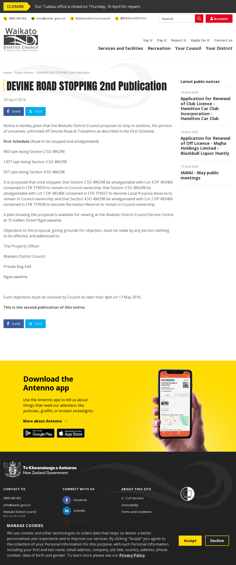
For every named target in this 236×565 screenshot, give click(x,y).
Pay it (162, 40)
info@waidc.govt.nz (17, 505)
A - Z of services (132, 498)
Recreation (159, 48)
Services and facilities (120, 48)
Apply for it (200, 40)
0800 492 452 (12, 498)
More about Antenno (42, 421)
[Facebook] (75, 500)
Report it (178, 40)
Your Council (188, 48)
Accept (190, 540)
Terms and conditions (136, 512)
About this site (136, 489)
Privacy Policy (132, 555)
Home (7, 73)
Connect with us (79, 489)
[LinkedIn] (74, 510)
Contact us (223, 40)
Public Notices (24, 73)
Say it (148, 40)
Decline (217, 540)
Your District (219, 48)
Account (219, 18)
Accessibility (129, 505)
